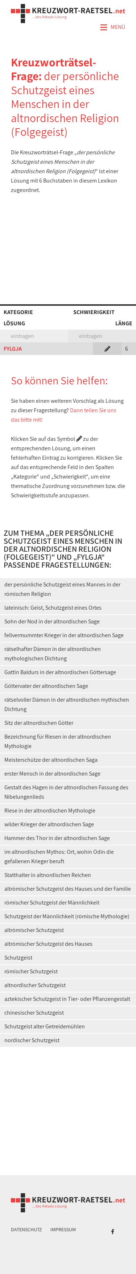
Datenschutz (26, 1229)
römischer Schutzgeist (31, 971)
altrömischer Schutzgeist (34, 930)
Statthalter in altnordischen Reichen (47, 875)
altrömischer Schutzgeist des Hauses (48, 944)
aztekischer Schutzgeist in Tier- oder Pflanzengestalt (67, 999)
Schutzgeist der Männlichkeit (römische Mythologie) (66, 916)
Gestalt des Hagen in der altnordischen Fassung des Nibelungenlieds (66, 792)
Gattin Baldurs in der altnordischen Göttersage (60, 672)
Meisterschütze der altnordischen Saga (51, 760)
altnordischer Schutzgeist (35, 985)
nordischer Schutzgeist (31, 1040)
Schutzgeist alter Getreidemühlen (44, 1026)
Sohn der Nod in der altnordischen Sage (52, 621)
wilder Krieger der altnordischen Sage (49, 824)
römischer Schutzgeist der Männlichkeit (51, 902)
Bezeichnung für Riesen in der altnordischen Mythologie (57, 741)
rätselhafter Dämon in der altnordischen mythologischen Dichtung (52, 653)
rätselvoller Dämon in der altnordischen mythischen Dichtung (66, 704)
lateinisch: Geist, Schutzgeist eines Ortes (53, 607)
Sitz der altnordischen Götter (38, 723)
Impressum (63, 1229)
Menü (112, 27)
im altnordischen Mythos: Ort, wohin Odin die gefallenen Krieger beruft (59, 856)
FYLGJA (13, 348)
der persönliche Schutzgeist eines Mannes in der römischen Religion (62, 589)
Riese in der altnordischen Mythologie (49, 810)
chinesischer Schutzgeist (34, 1012)
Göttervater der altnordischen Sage (46, 686)
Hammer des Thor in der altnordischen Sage (57, 838)
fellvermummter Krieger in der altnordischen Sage (64, 635)
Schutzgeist (18, 957)
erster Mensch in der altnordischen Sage (52, 773)
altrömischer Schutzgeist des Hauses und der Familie (67, 889)
